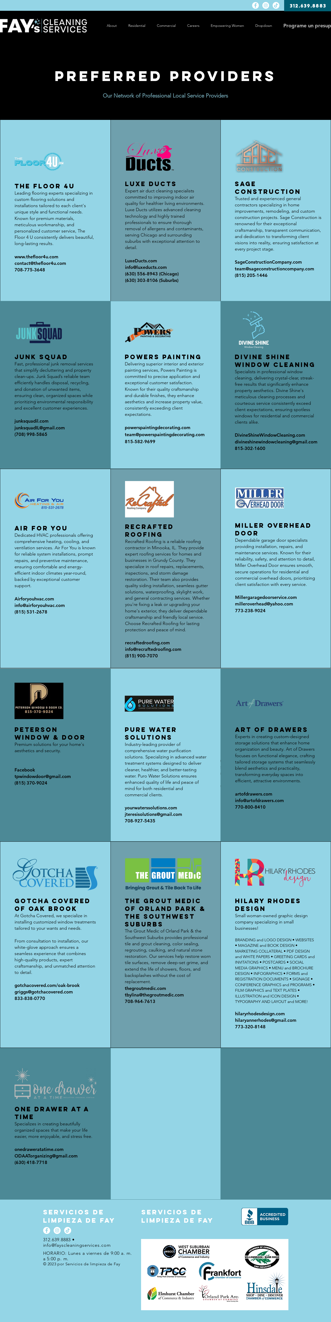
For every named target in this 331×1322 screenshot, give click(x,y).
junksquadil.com (32, 421)
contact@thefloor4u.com (40, 263)
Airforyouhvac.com (34, 599)
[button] (264, 25)
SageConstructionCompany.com (268, 262)
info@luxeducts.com (146, 267)
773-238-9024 (250, 610)
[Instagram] (265, 5)
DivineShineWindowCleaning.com (270, 435)
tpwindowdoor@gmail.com (43, 776)
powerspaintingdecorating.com (157, 427)
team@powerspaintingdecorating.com (165, 434)
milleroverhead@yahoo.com (264, 604)
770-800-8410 (250, 807)
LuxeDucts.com (141, 261)
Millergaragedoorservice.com (266, 597)
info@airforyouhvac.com (40, 605)
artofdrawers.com (253, 794)
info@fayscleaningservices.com (77, 1245)
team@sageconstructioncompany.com (274, 269)
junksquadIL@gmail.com (40, 428)
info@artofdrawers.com (259, 800)
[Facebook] (255, 5)
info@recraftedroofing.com (153, 649)
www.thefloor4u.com (36, 257)
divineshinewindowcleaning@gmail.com (276, 442)
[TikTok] (276, 5)
